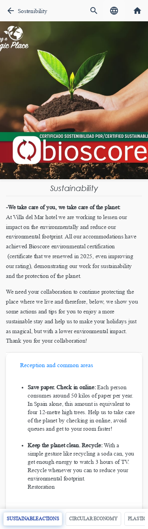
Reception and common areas (56, 365)
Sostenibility (32, 11)
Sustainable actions (33, 518)
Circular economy (93, 518)
